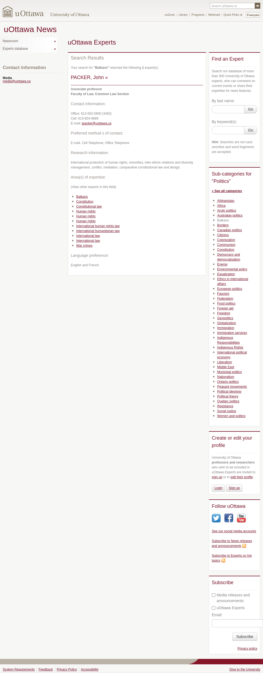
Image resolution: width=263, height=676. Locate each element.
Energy (222, 264)
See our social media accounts (234, 531)
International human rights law (98, 226)
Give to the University (244, 669)
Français (253, 15)
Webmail (214, 14)
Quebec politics (228, 401)
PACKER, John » (89, 77)
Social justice (226, 411)
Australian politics (229, 215)
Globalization (226, 323)
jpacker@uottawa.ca (96, 123)
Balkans (82, 197)
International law (88, 236)
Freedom (223, 313)
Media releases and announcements (231, 598)
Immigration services (232, 333)
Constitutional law (89, 206)
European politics (229, 289)
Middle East (225, 367)
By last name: (223, 101)
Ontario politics (228, 382)
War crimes (84, 246)
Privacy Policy (67, 669)
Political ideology (229, 391)
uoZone (170, 14)
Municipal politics (229, 372)
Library (183, 14)
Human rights (85, 211)
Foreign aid (225, 308)
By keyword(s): (224, 122)
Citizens (223, 235)
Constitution (84, 202)
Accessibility (89, 669)
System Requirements (19, 669)
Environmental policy (232, 269)
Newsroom (10, 41)
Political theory (227, 396)
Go (250, 109)
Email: (217, 615)
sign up (217, 477)
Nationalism (225, 377)
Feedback (46, 669)
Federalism (225, 299)
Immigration (225, 328)
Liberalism (224, 362)
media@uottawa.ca (17, 81)
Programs (197, 14)
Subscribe (244, 636)
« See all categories (227, 191)
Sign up (234, 488)
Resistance (225, 406)
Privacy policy (247, 648)
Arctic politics (226, 210)
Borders (223, 225)
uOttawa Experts (228, 608)
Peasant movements (232, 387)
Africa (221, 206)
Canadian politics (229, 230)
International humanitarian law (98, 231)
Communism (226, 245)
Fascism (223, 294)
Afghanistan (225, 201)
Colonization (226, 240)
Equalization (226, 274)
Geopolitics (225, 318)
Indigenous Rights (230, 347)
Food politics (226, 303)
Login (218, 488)
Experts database (15, 49)
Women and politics (231, 416)
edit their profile (241, 477)
